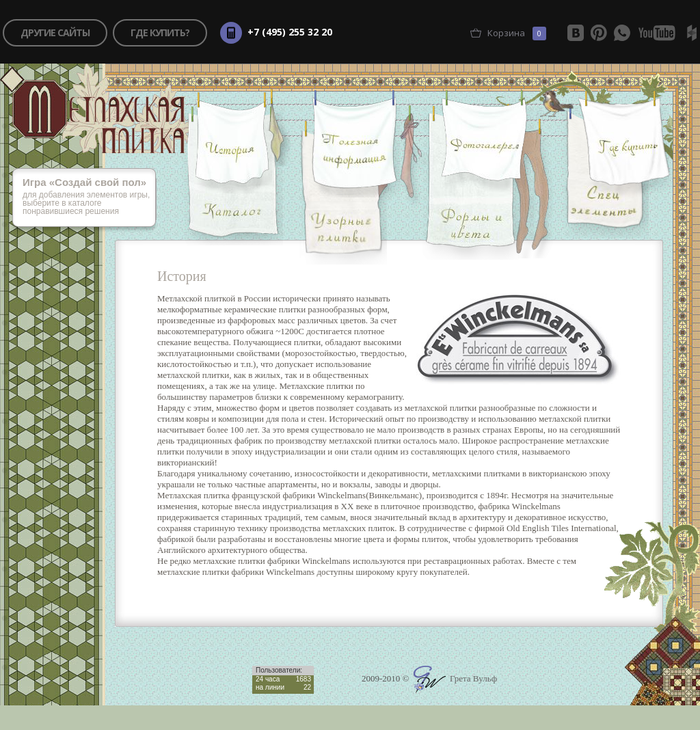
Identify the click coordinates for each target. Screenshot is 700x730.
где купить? (160, 32)
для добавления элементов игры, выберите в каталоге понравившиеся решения (90, 197)
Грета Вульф (455, 678)
